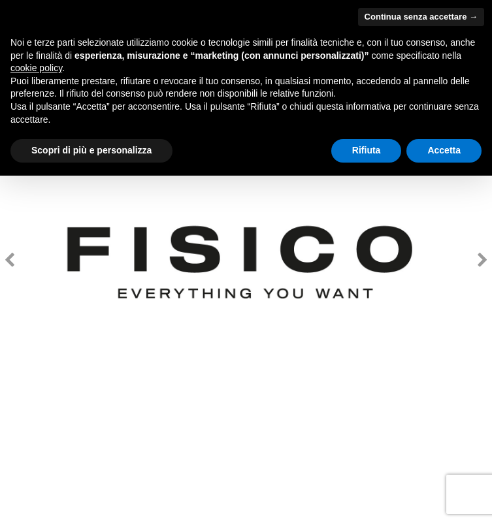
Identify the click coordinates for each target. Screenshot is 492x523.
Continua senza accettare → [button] (421, 17)
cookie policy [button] (36, 68)
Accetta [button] (444, 150)
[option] (246, 261)
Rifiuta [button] (366, 150)
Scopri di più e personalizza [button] (91, 150)
